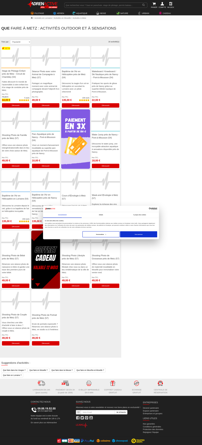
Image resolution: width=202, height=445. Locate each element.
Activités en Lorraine (43, 18)
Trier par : (5, 42)
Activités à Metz (79, 18)
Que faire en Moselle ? (38, 370)
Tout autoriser (139, 234)
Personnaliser (101, 234)
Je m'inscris (121, 412)
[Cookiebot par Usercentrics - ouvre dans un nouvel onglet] (146, 209)
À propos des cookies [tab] (139, 214)
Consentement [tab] (62, 214)
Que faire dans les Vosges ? (14, 370)
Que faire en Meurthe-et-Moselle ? (90, 370)
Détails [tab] (101, 214)
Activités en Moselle (62, 18)
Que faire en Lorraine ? (12, 375)
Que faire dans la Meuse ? (62, 370)
